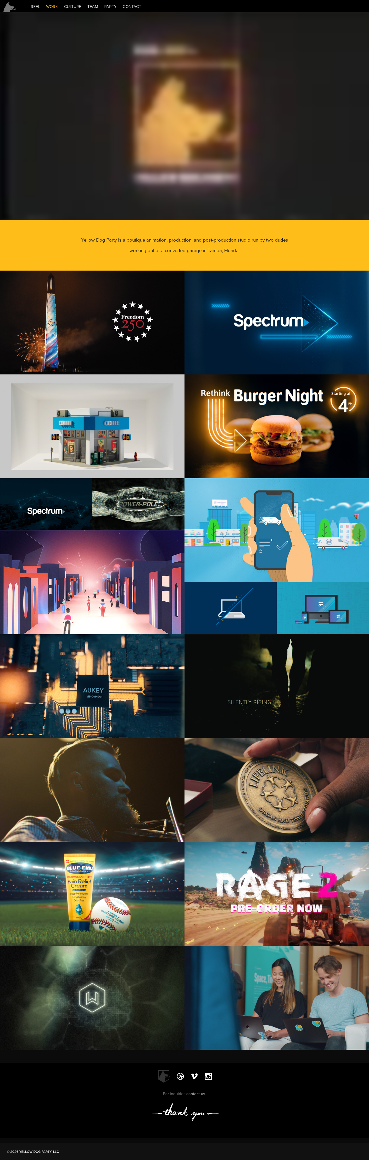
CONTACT (132, 6)
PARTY (110, 6)
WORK (52, 6)
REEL (35, 6)
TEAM (92, 6)
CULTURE (72, 6)
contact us (195, 1093)
